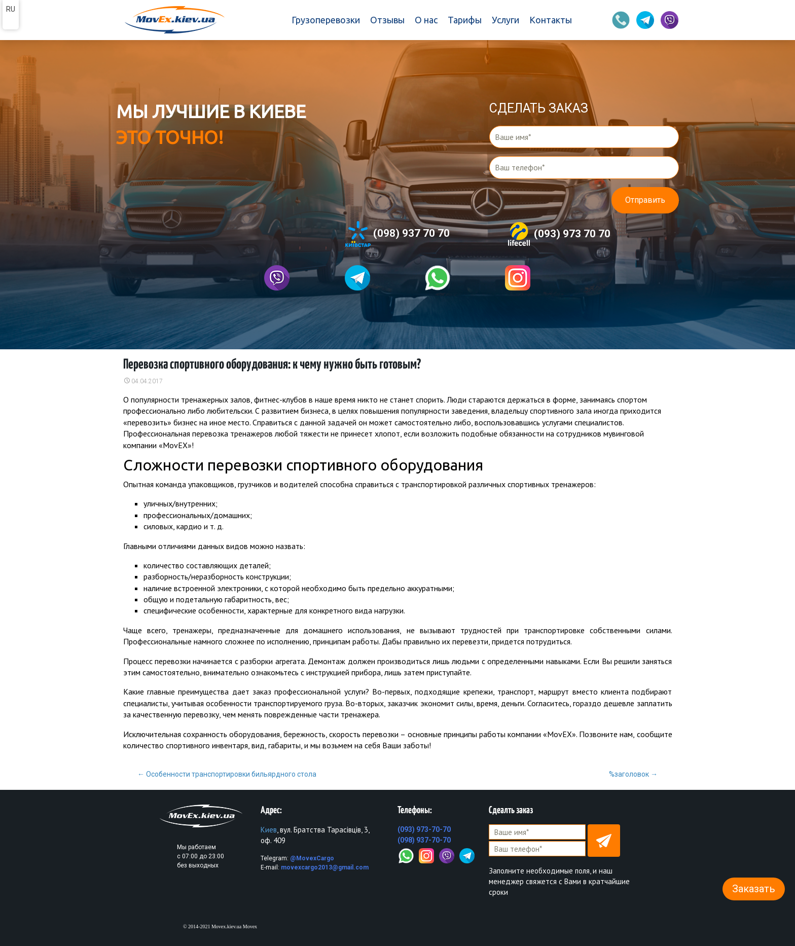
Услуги (505, 20)
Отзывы (387, 20)
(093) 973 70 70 (558, 234)
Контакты (550, 20)
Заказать (753, 889)
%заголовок (633, 774)
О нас (426, 20)
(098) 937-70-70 (424, 840)
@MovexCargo (312, 858)
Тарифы (465, 20)
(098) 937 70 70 (397, 234)
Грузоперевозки (326, 20)
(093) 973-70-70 (424, 829)
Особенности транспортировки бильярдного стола (226, 774)
